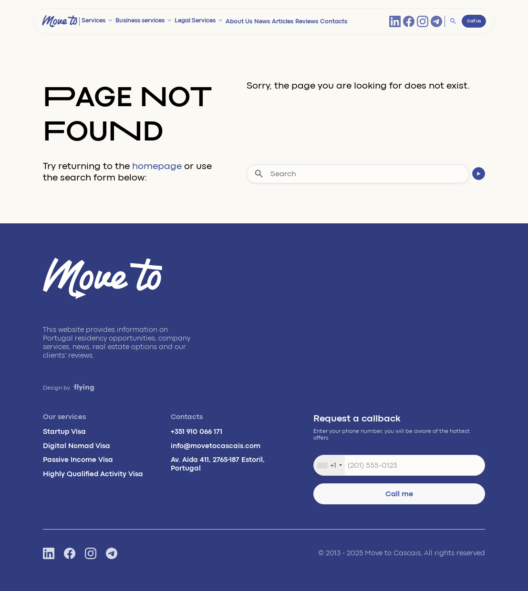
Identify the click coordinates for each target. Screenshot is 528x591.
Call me (399, 494)
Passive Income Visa (78, 460)
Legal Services (195, 20)
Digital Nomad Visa (76, 446)
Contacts (333, 21)
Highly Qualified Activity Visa (93, 474)
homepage (157, 165)
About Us (239, 21)
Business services (140, 20)
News (262, 21)
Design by (68, 388)
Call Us (474, 21)
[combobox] (329, 465)
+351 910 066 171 (196, 432)
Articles (282, 21)
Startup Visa (64, 432)
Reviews (306, 21)
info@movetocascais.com (215, 446)
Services (93, 20)
